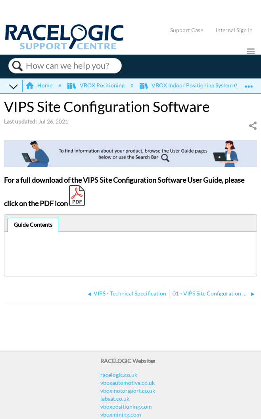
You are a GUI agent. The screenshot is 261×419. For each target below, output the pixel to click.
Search (17, 65)
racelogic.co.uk (118, 374)
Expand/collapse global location (248, 84)
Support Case (186, 30)
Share (252, 125)
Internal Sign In (234, 30)
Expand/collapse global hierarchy (13, 86)
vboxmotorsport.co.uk (127, 390)
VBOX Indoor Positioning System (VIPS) (195, 85)
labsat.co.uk (114, 398)
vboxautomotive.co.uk (127, 382)
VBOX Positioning (96, 85)
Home (39, 85)
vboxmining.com (120, 414)
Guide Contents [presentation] (33, 224)
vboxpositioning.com (126, 406)
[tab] (33, 225)
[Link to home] (64, 47)
